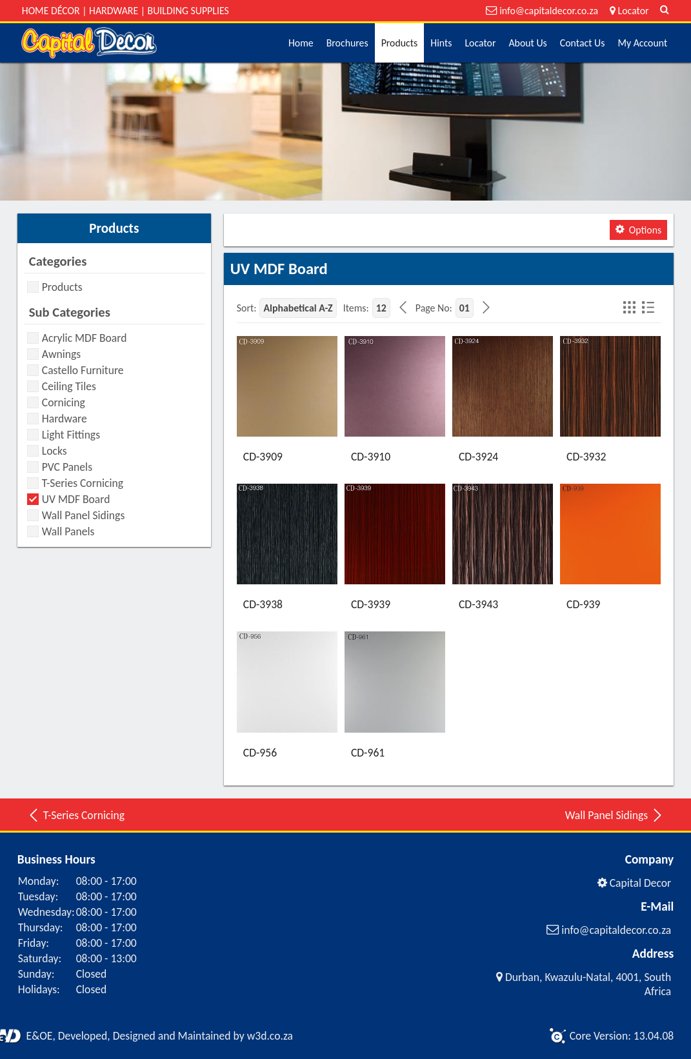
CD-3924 (478, 457)
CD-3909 (263, 457)
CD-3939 (370, 604)
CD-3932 (586, 457)
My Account (642, 43)
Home (301, 43)
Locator (480, 43)
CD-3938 (263, 604)
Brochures (347, 43)
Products (399, 43)
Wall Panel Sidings (614, 815)
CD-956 (260, 753)
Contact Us (582, 43)
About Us (527, 43)
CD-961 (368, 753)
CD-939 (583, 604)
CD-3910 (370, 457)
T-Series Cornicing (76, 815)
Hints (441, 43)
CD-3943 (478, 604)
